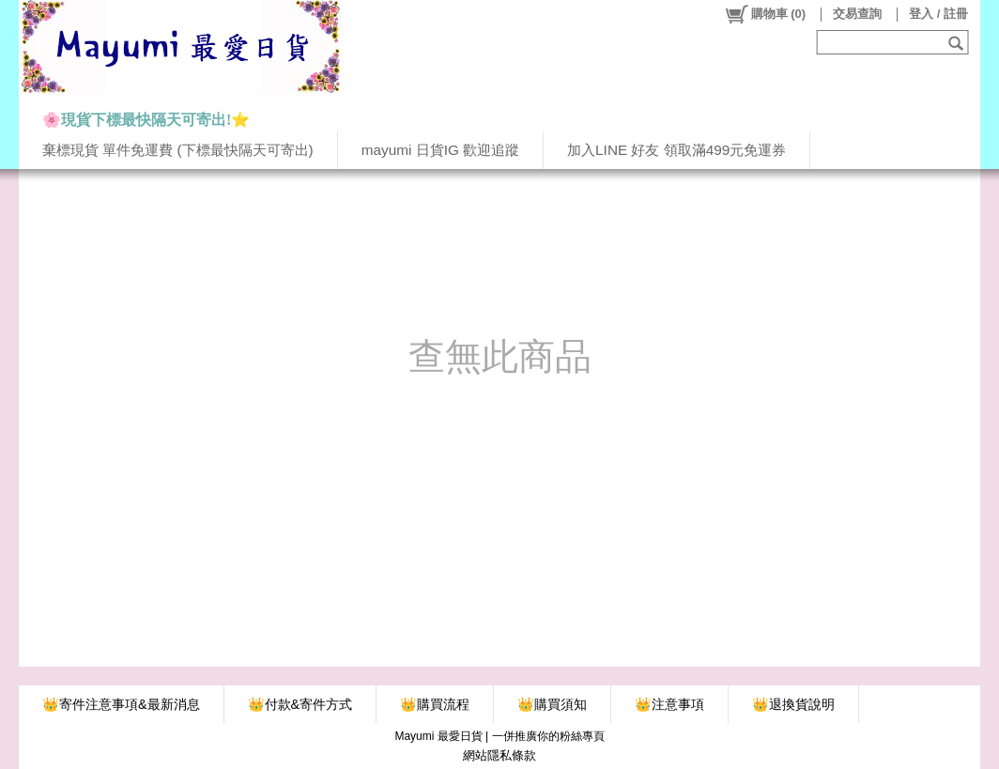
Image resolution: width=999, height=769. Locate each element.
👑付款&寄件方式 (300, 704)
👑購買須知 (552, 704)
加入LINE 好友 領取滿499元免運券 (676, 150)
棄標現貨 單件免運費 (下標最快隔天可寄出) (178, 150)
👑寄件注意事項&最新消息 (121, 704)
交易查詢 (857, 14)
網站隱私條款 (499, 755)
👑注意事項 (669, 704)
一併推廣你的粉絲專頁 (548, 736)
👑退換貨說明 (793, 704)
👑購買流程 (434, 704)
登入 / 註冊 (938, 14)
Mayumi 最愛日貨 (438, 736)
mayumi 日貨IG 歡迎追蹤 (440, 150)
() (765, 14)
